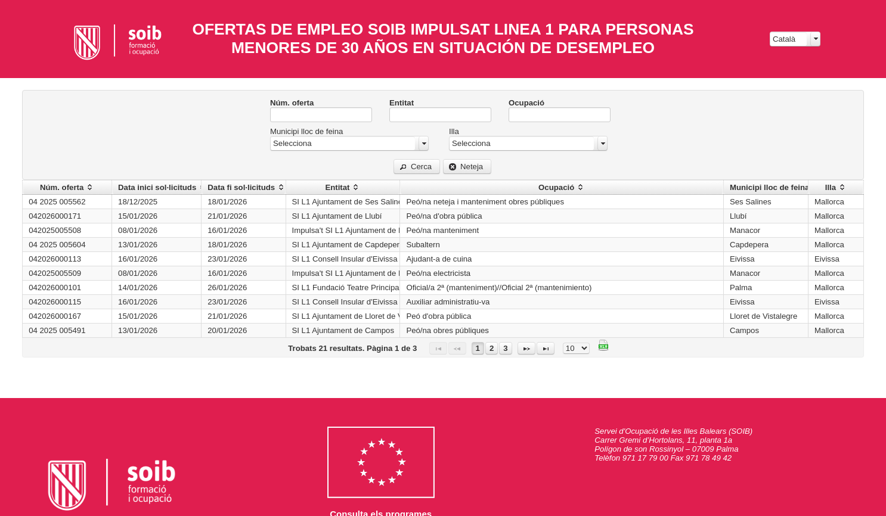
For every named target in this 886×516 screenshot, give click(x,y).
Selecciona (292, 143)
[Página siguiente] (526, 348)
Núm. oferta (292, 102)
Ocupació (526, 102)
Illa (454, 131)
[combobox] (795, 39)
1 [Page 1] (478, 348)
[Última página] (545, 348)
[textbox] (321, 114)
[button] (417, 166)
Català (784, 39)
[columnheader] (67, 188)
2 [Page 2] (492, 348)
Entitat (401, 102)
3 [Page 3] (505, 348)
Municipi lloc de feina (306, 131)
